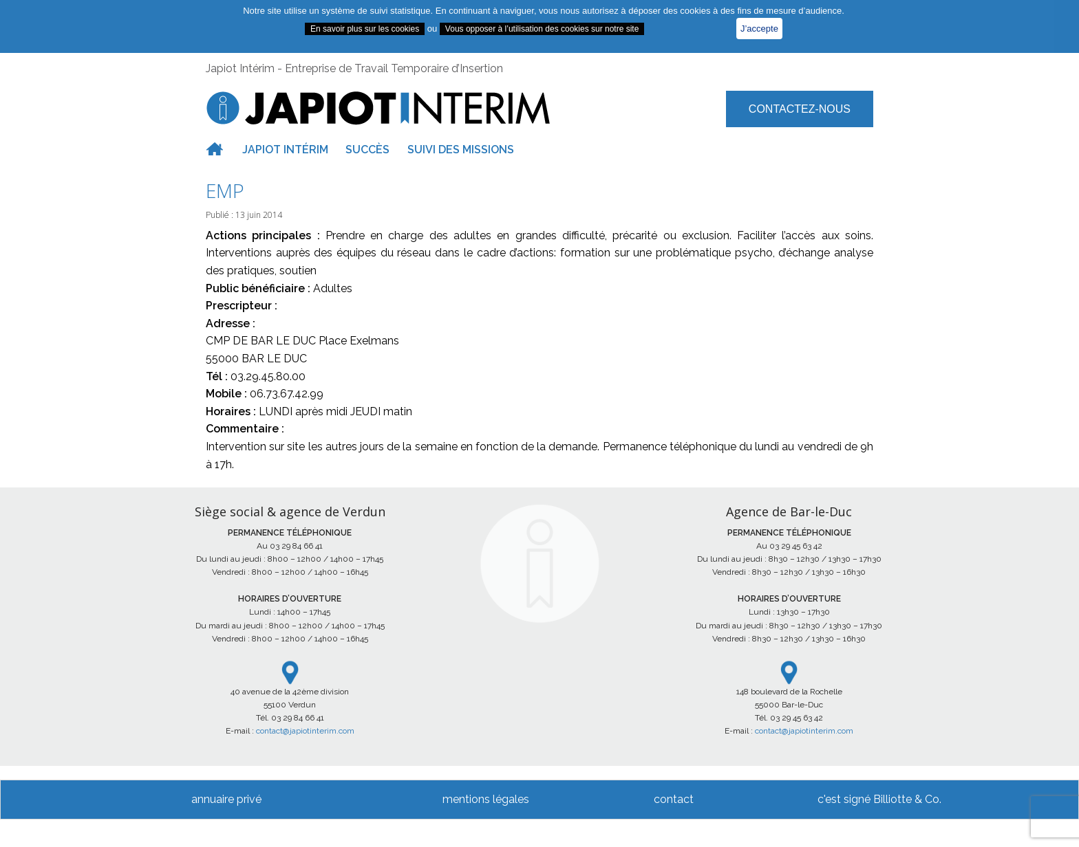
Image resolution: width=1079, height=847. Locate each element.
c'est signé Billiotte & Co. (879, 799)
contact (674, 799)
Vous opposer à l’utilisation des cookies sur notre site (542, 29)
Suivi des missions (460, 149)
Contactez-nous (800, 109)
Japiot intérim (285, 149)
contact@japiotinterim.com (305, 731)
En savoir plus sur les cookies (364, 29)
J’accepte (759, 28)
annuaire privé (226, 799)
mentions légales (485, 799)
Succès (367, 149)
